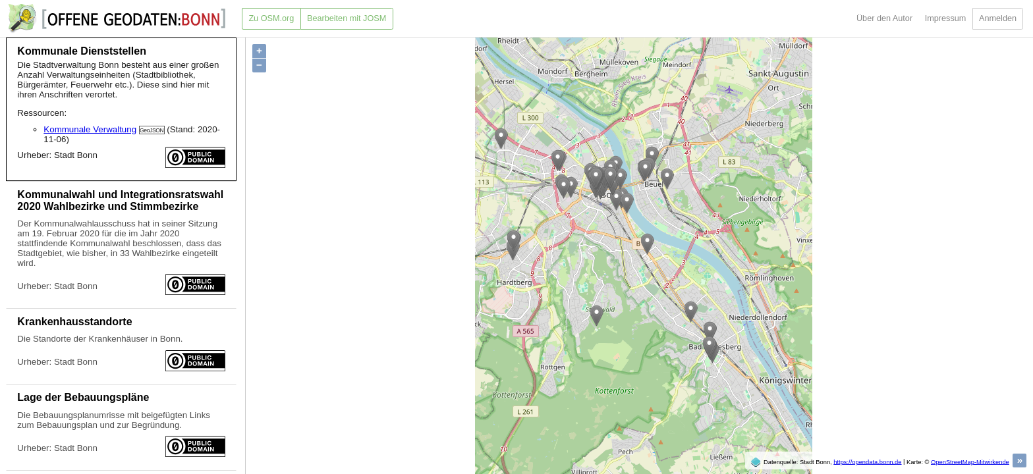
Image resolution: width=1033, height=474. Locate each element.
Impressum (945, 18)
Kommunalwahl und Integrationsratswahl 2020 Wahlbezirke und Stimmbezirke (120, 200)
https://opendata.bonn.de (867, 461)
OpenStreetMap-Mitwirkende (970, 461)
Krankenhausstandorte (74, 321)
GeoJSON (151, 130)
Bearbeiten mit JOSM (346, 18)
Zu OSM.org (271, 18)
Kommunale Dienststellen (81, 51)
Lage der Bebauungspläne (83, 397)
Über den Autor (884, 18)
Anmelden (998, 18)
